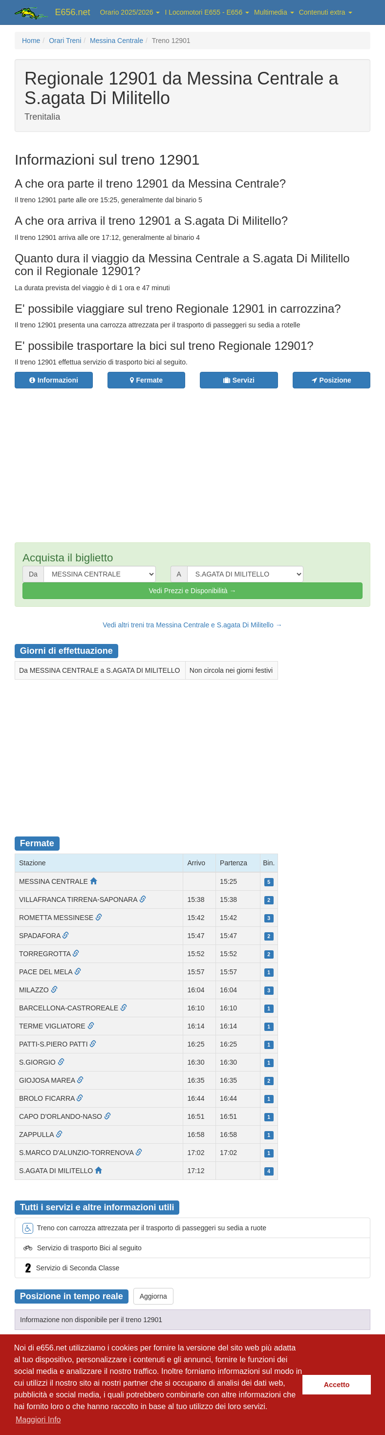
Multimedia (274, 12)
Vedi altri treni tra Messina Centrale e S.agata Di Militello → (192, 625)
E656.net (72, 12)
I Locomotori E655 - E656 (207, 12)
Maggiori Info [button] (38, 1419)
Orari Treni (65, 40)
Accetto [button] (337, 1385)
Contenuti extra (325, 12)
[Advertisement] (193, 459)
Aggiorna (153, 1296)
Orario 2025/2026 (130, 12)
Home (31, 40)
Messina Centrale (116, 40)
